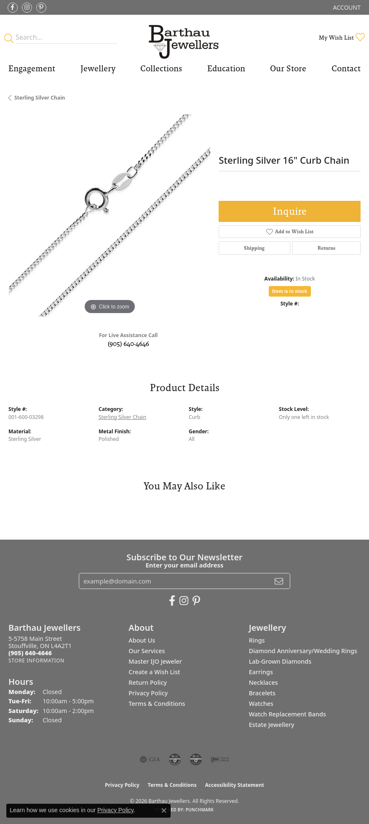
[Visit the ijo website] (220, 759)
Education (226, 68)
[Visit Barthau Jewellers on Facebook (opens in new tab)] (13, 8)
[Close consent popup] (163, 810)
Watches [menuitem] (261, 704)
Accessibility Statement (234, 785)
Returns (326, 248)
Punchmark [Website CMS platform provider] (200, 810)
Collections (161, 68)
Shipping (254, 248)
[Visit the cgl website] (196, 759)
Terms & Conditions (156, 704)
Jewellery (97, 68)
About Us (141, 640)
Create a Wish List (154, 672)
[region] (109, 215)
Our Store (288, 68)
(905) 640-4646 (128, 344)
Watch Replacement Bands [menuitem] (287, 714)
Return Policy (147, 682)
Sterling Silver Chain (39, 97)
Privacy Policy (148, 693)
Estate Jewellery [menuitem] (271, 725)
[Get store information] (36, 660)
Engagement (31, 68)
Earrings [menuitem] (261, 672)
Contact (346, 68)
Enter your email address (184, 565)
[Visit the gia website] (150, 759)
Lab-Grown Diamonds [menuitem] (280, 661)
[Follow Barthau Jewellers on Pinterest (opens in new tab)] (41, 8)
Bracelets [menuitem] (262, 693)
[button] (346, 7)
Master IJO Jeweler (155, 661)
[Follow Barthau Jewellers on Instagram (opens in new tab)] (27, 8)
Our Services (146, 651)
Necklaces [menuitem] (263, 682)
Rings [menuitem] (257, 640)
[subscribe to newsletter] (279, 581)
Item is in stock (290, 291)
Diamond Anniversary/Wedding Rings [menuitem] (303, 651)
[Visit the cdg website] (174, 759)
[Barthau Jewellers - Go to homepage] (185, 37)
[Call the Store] (30, 653)
